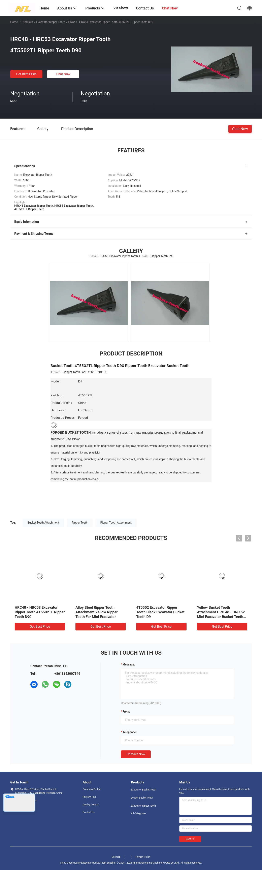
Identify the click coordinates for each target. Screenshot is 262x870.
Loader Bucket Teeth (142, 797)
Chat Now (63, 74)
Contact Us (89, 812)
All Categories (138, 813)
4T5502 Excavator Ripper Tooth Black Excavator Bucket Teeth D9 (160, 612)
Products (27, 22)
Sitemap (116, 857)
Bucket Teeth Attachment (43, 522)
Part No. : (57, 395)
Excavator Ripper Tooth (50, 22)
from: (126, 711)
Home (14, 22)
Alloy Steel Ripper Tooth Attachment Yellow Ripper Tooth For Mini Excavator (96, 612)
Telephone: (130, 732)
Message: (129, 664)
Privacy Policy (143, 857)
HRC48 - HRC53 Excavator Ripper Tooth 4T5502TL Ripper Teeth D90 (40, 612)
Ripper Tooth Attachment (116, 522)
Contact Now (136, 754)
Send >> (190, 839)
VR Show (120, 8)
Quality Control (91, 804)
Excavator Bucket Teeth (143, 789)
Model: (64, 384)
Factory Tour (89, 797)
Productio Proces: (63, 417)
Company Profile (91, 789)
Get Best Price (26, 74)
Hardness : (58, 410)
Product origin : (61, 402)
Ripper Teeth (80, 522)
